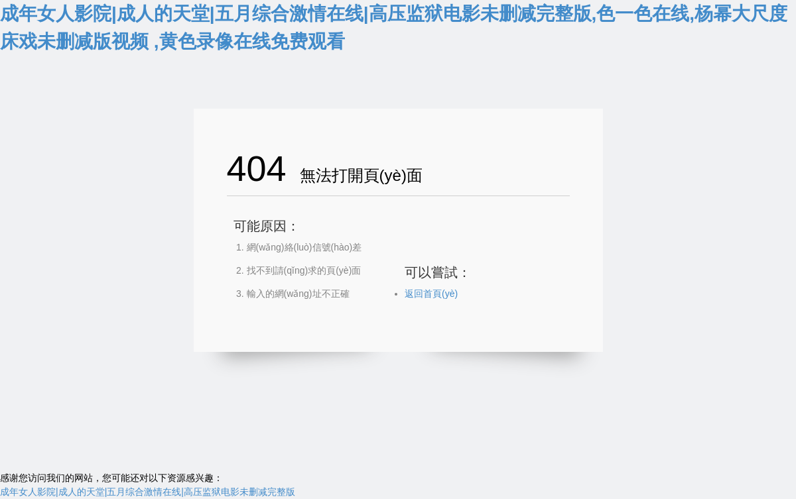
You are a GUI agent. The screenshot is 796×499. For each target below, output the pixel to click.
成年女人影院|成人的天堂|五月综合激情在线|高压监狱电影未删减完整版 (147, 491)
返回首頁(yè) (431, 293)
